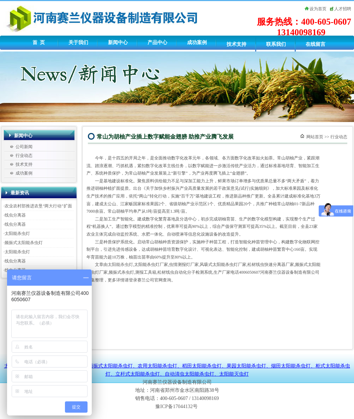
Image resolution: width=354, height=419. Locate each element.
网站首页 (314, 136)
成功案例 (197, 42)
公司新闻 (24, 146)
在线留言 (315, 44)
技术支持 (236, 44)
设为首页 (318, 8)
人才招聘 (342, 8)
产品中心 (157, 42)
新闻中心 (118, 42)
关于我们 (78, 42)
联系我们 (276, 44)
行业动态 (24, 155)
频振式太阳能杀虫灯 (24, 242)
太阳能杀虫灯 (17, 233)
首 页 (38, 42)
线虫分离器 (15, 215)
